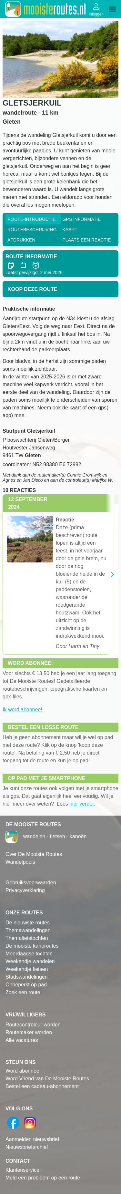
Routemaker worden (28, 1032)
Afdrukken (21, 239)
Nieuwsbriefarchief (26, 1147)
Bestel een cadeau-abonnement (42, 1086)
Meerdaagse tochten (29, 953)
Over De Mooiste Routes (33, 854)
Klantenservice (22, 1170)
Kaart (70, 229)
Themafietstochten (26, 938)
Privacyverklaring (25, 890)
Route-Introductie (31, 219)
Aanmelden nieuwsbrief (32, 1139)
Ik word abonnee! (22, 709)
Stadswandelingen (26, 977)
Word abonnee (22, 1071)
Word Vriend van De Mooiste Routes (47, 1078)
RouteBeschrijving (31, 229)
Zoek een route (22, 992)
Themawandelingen (28, 930)
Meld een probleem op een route (42, 1177)
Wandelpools (20, 862)
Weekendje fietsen (26, 969)
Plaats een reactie (87, 239)
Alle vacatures (21, 1040)
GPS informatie (82, 219)
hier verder (81, 804)
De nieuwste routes (27, 922)
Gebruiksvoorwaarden (30, 882)
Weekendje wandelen (30, 961)
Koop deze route (32, 289)
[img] (112, 9)
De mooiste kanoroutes (32, 946)
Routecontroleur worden (33, 1024)
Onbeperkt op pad (26, 984)
